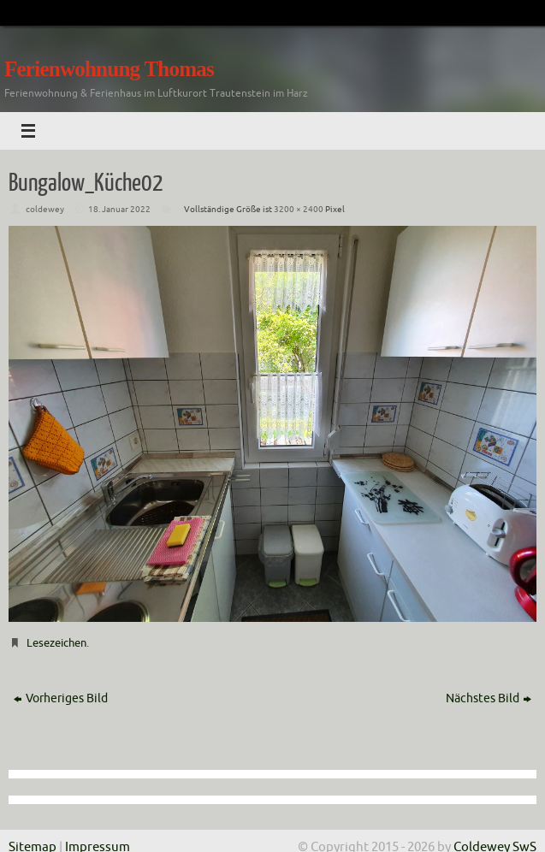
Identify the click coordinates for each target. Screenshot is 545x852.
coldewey (45, 209)
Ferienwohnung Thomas (109, 68)
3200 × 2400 (298, 209)
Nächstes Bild (488, 698)
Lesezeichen (56, 643)
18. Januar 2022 (119, 209)
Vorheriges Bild (61, 698)
